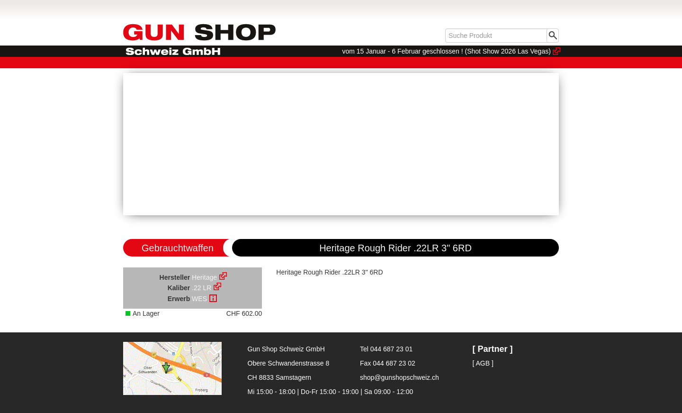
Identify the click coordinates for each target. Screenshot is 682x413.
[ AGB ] (483, 363)
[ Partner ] (493, 349)
